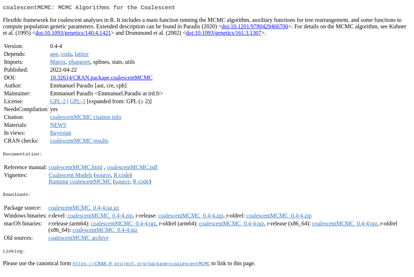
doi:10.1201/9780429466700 (255, 28)
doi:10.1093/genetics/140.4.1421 (73, 34)
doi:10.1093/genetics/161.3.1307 (223, 34)
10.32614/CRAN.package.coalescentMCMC (101, 79)
